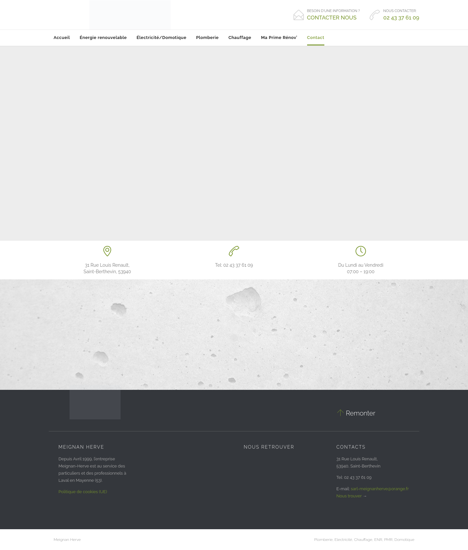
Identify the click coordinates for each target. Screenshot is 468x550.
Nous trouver (349, 495)
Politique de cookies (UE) (82, 491)
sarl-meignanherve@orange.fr (380, 488)
